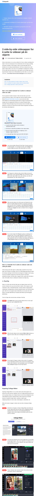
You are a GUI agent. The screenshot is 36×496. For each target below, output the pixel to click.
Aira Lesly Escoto (11, 58)
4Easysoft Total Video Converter (12, 99)
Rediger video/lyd (19, 58)
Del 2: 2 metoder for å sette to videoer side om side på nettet (17, 83)
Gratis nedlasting (18, 34)
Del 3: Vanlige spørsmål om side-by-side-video (14, 84)
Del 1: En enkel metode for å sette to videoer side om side (16, 81)
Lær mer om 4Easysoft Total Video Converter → (13, 31)
